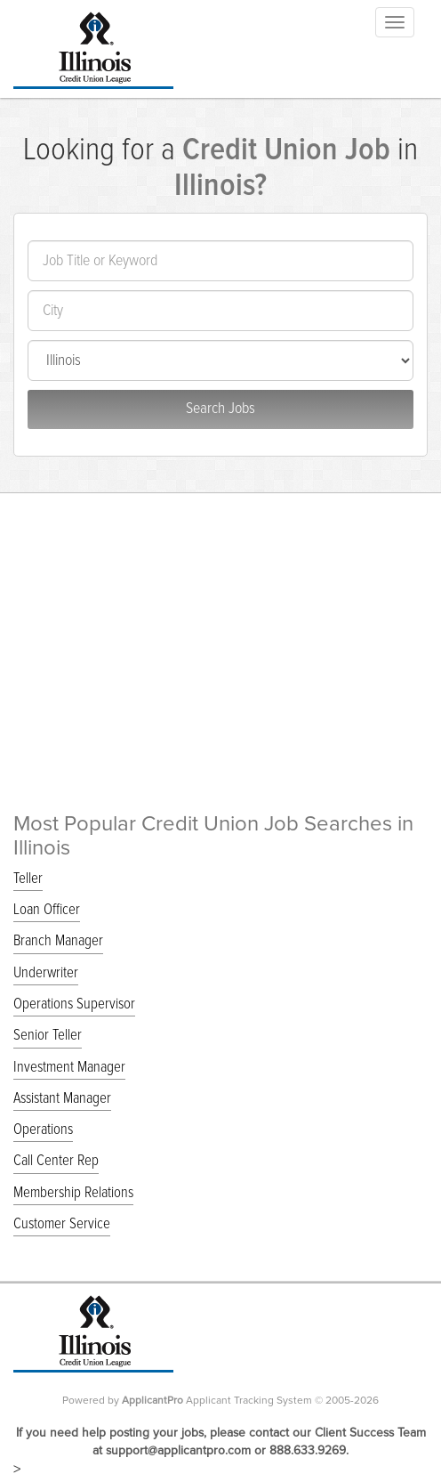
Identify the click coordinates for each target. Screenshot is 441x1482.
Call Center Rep (56, 1161)
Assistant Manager (62, 1098)
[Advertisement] (220, 625)
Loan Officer (46, 910)
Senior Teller (47, 1035)
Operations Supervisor (74, 1004)
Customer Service (61, 1224)
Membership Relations (73, 1193)
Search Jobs (220, 409)
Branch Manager (58, 941)
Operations (43, 1130)
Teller (28, 879)
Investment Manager (69, 1067)
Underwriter (45, 973)
